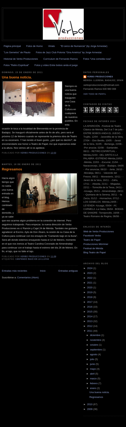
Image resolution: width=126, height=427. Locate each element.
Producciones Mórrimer (95, 244)
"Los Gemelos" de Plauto (17, 52)
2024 (90, 268)
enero (93, 388)
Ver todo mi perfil (94, 94)
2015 (90, 311)
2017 (90, 302)
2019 (90, 292)
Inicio (43, 270)
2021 (90, 282)
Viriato (51, 46)
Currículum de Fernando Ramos (60, 58)
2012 (90, 326)
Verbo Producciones (100, 77)
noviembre (96, 340)
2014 (90, 316)
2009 (90, 409)
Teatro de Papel (91, 239)
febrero (94, 383)
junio (93, 364)
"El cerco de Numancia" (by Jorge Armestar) (83, 46)
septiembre (96, 349)
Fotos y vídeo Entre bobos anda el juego (56, 65)
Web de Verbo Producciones (98, 231)
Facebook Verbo (92, 235)
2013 (90, 321)
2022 (90, 277)
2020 (90, 287)
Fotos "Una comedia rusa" (97, 58)
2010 (90, 404)
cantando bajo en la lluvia (32, 259)
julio (92, 359)
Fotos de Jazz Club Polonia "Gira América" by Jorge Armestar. (69, 52)
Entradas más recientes (14, 270)
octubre (94, 344)
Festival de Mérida (93, 248)
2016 (90, 306)
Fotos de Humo (34, 46)
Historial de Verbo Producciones (21, 58)
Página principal (12, 46)
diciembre (95, 335)
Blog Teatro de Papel (94, 252)
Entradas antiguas (68, 270)
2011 (90, 330)
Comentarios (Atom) (28, 277)
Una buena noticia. (17, 77)
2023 (90, 273)
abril (92, 373)
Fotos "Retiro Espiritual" (16, 65)
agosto (94, 354)
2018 (90, 297)
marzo (93, 378)
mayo (93, 368)
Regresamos (12, 169)
